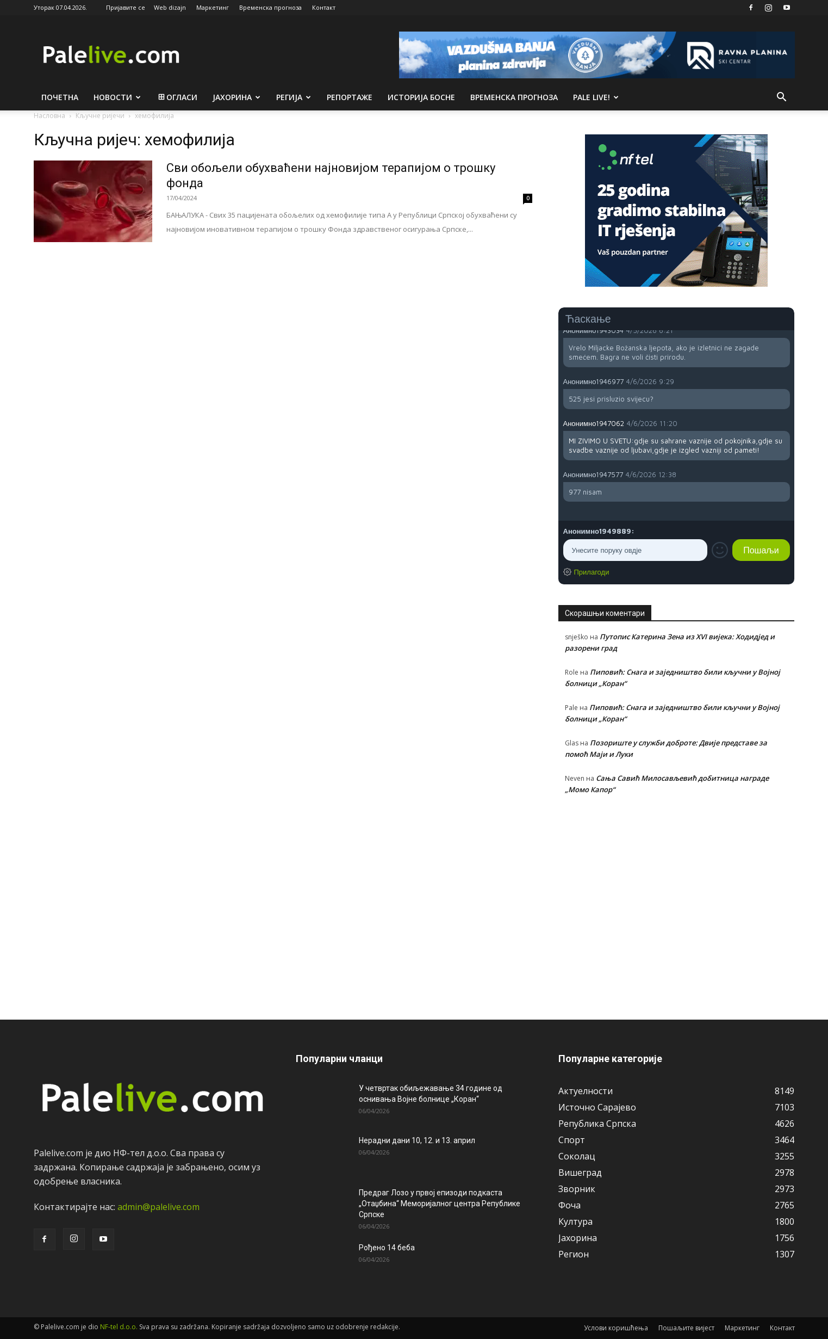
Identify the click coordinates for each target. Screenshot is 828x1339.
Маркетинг (212, 7)
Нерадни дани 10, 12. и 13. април (417, 1140)
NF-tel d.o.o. (119, 1326)
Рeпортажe (349, 97)
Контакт (323, 7)
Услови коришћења (616, 1327)
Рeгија (293, 97)
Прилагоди (591, 571)
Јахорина (236, 97)
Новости (117, 97)
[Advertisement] (676, 901)
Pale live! (596, 97)
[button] (782, 98)
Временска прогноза (270, 7)
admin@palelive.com (158, 1207)
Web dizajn (170, 7)
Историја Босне (421, 97)
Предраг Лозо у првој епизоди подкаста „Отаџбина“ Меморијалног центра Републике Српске (439, 1203)
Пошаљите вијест (686, 1327)
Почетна (59, 97)
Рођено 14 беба (387, 1247)
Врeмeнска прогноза (514, 97)
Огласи (177, 97)
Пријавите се (125, 7)
